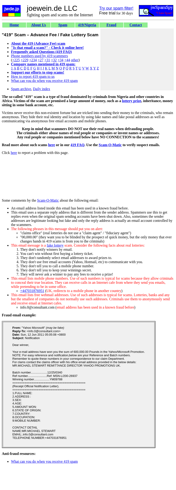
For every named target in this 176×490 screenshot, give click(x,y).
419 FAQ (78, 145)
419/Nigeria (87, 25)
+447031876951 (32, 291)
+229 (24, 60)
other (75, 60)
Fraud (111, 25)
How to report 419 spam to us (33, 76)
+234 (33, 60)
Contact (135, 25)
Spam (62, 25)
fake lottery (55, 245)
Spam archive (21, 89)
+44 (67, 60)
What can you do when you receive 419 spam (44, 81)
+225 (16, 60)
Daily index (41, 89)
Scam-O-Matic (110, 145)
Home (14, 25)
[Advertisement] (137, 59)
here (51, 145)
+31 (47, 60)
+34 (60, 60)
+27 (40, 60)
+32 (54, 60)
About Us (38, 25)
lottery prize (131, 101)
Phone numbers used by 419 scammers (39, 56)
